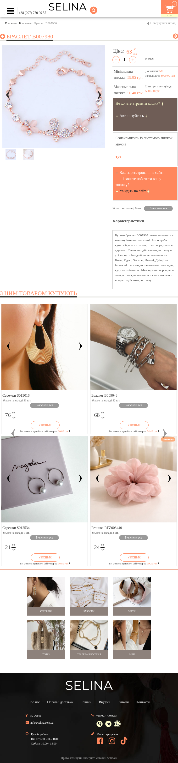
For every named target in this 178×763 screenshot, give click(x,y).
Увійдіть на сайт (132, 191)
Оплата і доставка (60, 702)
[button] (13, 433)
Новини (85, 702)
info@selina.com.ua (41, 722)
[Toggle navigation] (10, 11)
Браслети (25, 23)
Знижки (123, 702)
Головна (10, 23)
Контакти (143, 702)
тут (118, 156)
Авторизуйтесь (131, 116)
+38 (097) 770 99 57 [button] (32, 13)
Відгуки (104, 702)
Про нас (34, 702)
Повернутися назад (163, 23)
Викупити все (158, 208)
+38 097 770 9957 (106, 715)
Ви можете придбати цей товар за (45, 431)
